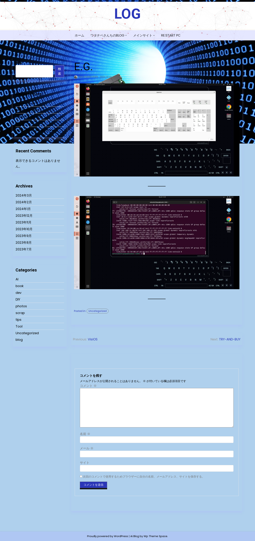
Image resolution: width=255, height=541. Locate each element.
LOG (127, 13)
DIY (18, 299)
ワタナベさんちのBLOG (107, 35)
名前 (85, 434)
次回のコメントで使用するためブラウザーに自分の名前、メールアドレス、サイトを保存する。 (144, 477)
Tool (19, 326)
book (20, 286)
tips (18, 319)
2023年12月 (24, 215)
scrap (20, 313)
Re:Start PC (170, 35)
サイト (84, 462)
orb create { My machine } (36, 130)
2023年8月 (24, 242)
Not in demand (27, 110)
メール (87, 448)
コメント (88, 385)
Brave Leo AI (25, 103)
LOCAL (20, 123)
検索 (19, 62)
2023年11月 (24, 222)
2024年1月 (23, 209)
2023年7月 (24, 249)
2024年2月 (24, 202)
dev (18, 292)
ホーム (79, 35)
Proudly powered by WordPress (107, 536)
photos (21, 306)
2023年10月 (24, 229)
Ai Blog (134, 536)
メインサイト (142, 35)
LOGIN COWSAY (28, 116)
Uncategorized (27, 333)
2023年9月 (24, 236)
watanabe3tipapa (88, 76)
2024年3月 (24, 195)
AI (17, 279)
